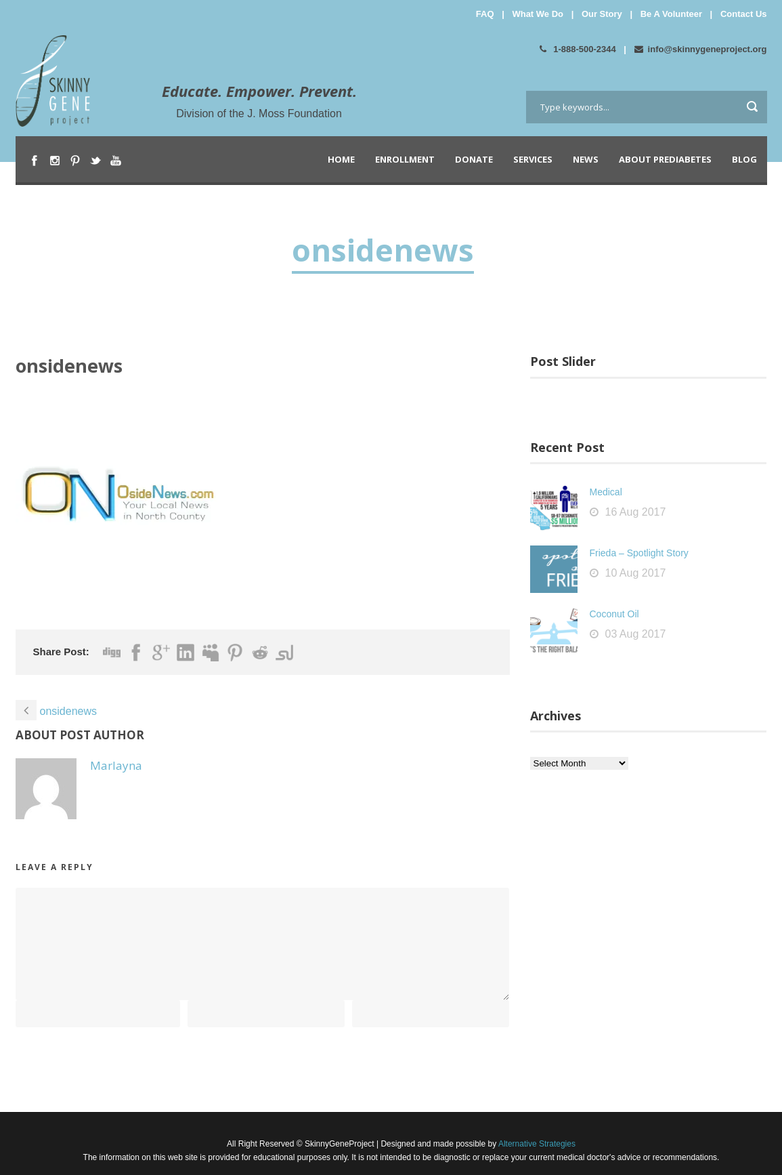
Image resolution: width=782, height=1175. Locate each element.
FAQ (485, 14)
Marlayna (116, 765)
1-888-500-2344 (578, 49)
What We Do (537, 14)
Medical (606, 492)
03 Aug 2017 (635, 634)
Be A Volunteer (671, 14)
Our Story (602, 14)
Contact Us (743, 14)
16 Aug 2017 (635, 512)
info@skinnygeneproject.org (700, 49)
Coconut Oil (614, 614)
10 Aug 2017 (635, 573)
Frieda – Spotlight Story (639, 553)
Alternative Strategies (535, 1144)
